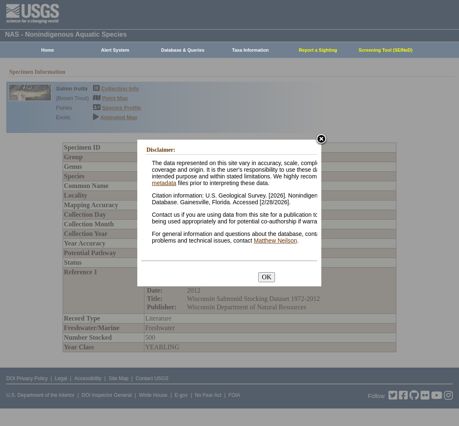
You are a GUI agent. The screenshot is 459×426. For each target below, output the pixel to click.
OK (266, 277)
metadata (164, 183)
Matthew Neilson (275, 240)
